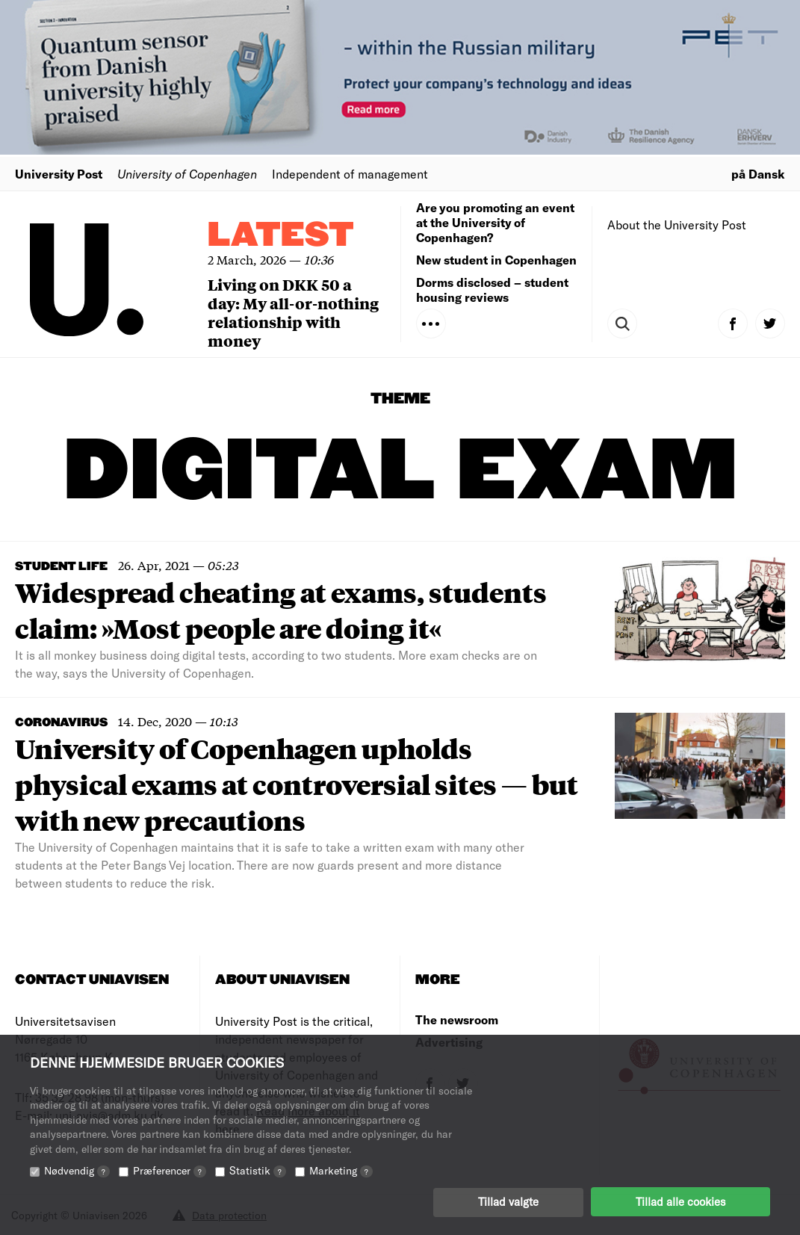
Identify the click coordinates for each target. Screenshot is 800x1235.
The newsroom (456, 1019)
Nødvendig (77, 1169)
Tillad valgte (508, 1201)
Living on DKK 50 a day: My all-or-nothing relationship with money (293, 312)
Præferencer (169, 1169)
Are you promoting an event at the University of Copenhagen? (495, 222)
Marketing (341, 1169)
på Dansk (758, 174)
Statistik (257, 1169)
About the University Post (676, 224)
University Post (58, 174)
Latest (281, 235)
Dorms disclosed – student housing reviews (492, 289)
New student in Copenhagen (496, 260)
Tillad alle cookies (680, 1201)
